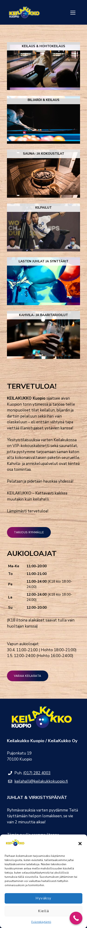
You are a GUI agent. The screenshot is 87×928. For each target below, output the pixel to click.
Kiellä (43, 911)
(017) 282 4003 (37, 773)
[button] (80, 843)
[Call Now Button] (76, 918)
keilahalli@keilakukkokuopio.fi (41, 781)
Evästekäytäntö (41, 922)
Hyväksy (43, 898)
